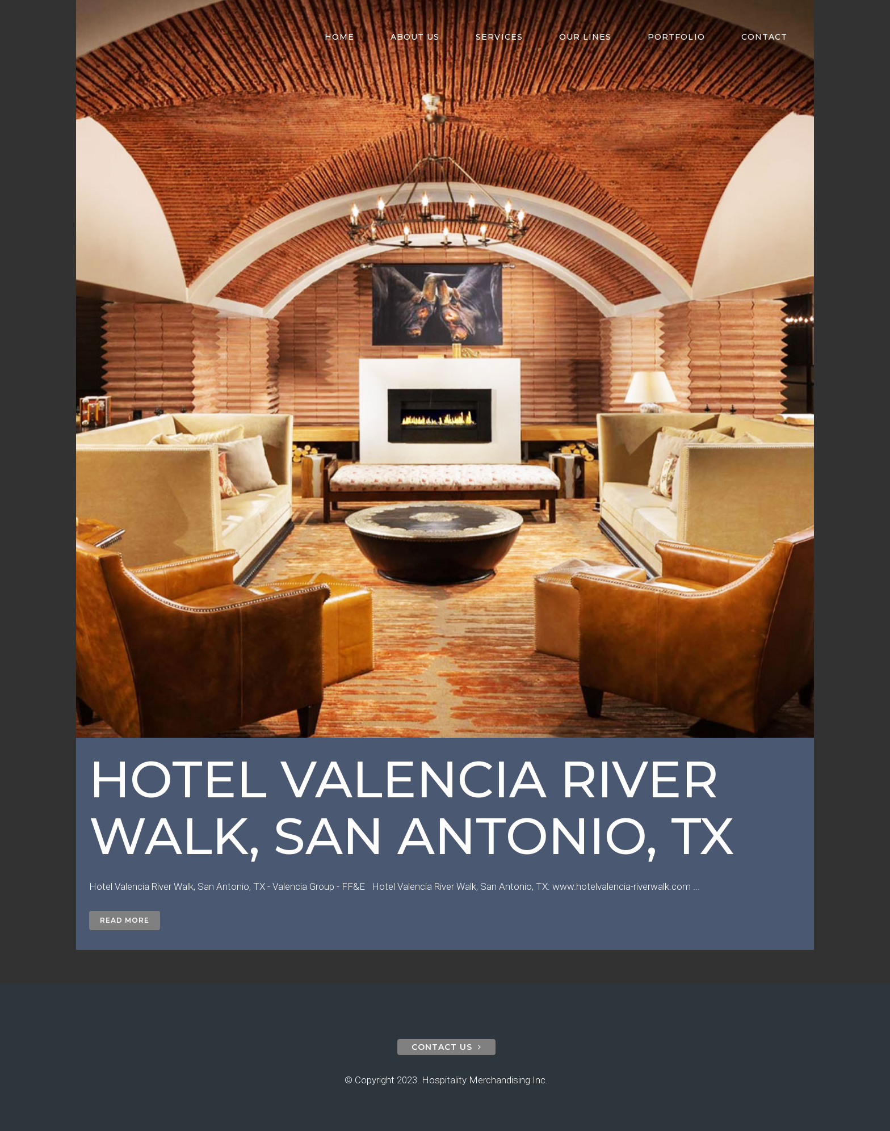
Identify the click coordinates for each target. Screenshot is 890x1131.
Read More (124, 920)
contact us (447, 1047)
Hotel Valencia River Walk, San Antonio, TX (411, 807)
